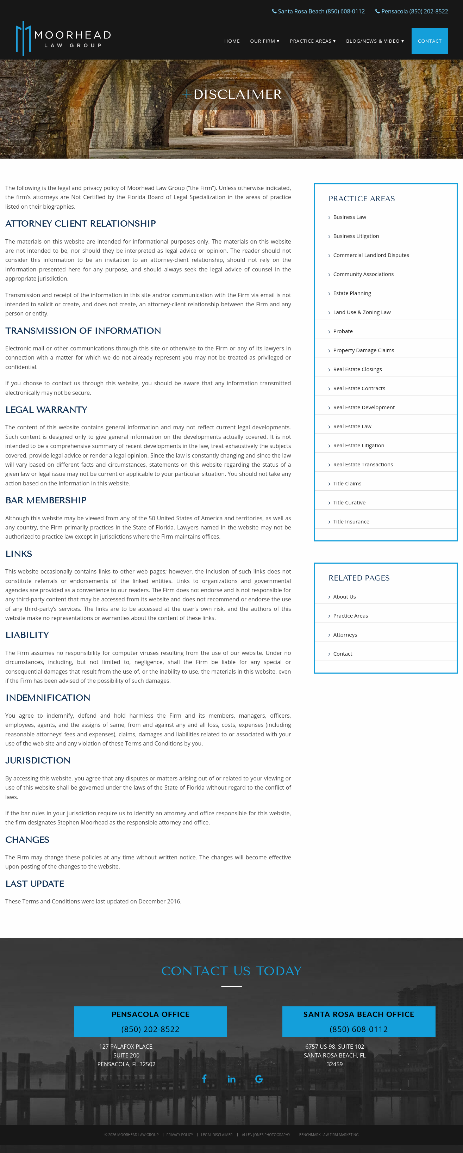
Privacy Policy (180, 1134)
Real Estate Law (352, 426)
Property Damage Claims (363, 350)
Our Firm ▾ (265, 41)
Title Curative (349, 502)
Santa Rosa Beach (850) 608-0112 (318, 11)
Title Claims (347, 483)
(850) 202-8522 (150, 1029)
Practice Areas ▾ (313, 41)
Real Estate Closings (357, 369)
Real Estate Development (364, 407)
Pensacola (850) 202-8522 (411, 11)
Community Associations (363, 273)
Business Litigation (356, 235)
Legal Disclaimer (216, 1134)
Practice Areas (350, 615)
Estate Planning (352, 292)
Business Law (349, 216)
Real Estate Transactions (363, 464)
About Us (344, 596)
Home (232, 41)
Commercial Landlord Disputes (371, 254)
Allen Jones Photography (266, 1134)
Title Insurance (351, 521)
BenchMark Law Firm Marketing (329, 1134)
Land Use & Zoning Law (362, 311)
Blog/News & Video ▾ (375, 41)
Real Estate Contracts (359, 388)
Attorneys (345, 634)
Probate (343, 331)
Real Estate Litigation (358, 445)
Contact (430, 41)
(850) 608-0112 (359, 1029)
